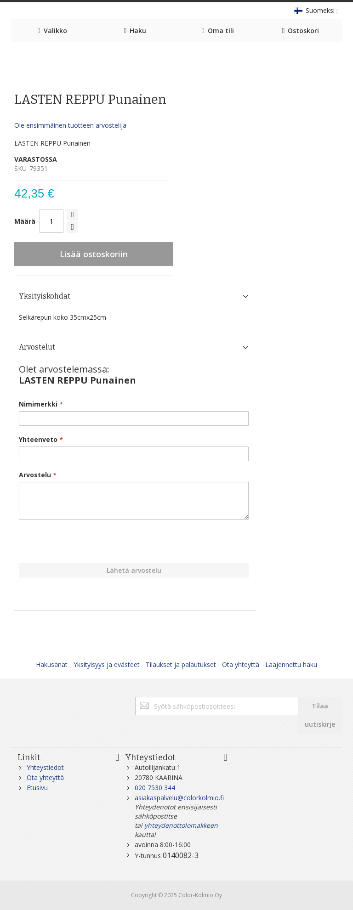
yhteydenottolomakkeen (181, 825)
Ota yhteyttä (240, 664)
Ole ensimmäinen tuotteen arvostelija (70, 125)
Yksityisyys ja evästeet (107, 664)
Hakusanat (52, 664)
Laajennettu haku (291, 664)
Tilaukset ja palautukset (181, 664)
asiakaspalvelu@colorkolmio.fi (179, 797)
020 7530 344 (155, 787)
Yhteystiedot (45, 767)
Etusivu (37, 787)
